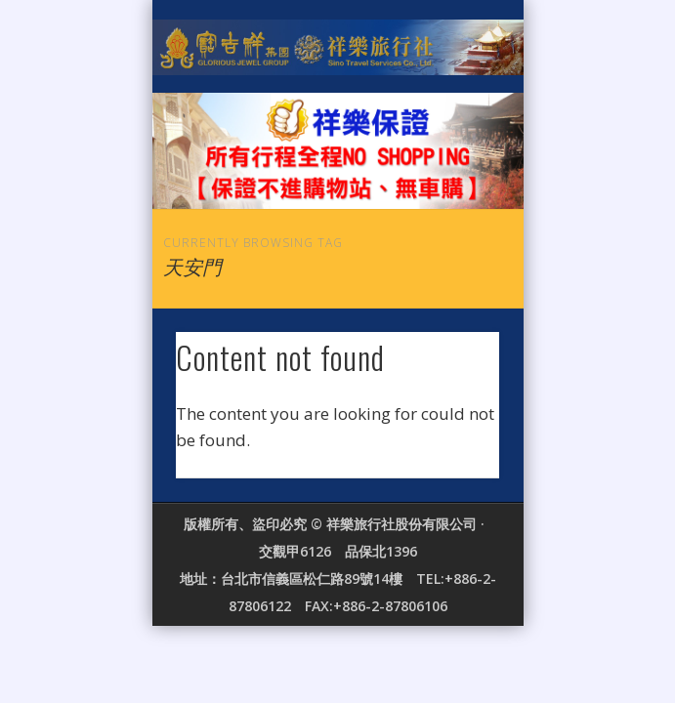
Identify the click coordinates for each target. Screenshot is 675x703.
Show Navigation (451, 174)
